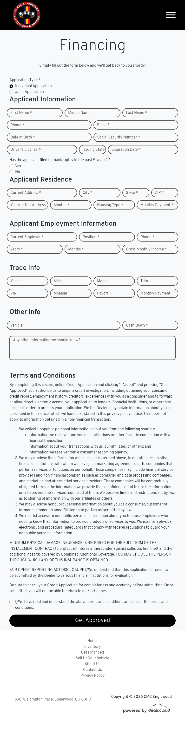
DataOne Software (86, 725)
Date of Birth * (22, 137)
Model (102, 281)
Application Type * (25, 80)
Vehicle (16, 325)
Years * (16, 249)
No (17, 172)
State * (132, 192)
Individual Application (33, 86)
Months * (61, 205)
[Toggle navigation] (170, 15)
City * (87, 192)
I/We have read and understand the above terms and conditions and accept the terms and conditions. (91, 605)
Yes (18, 166)
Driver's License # (25, 149)
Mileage (60, 293)
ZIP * (159, 192)
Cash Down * (137, 325)
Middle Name (79, 113)
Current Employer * (27, 237)
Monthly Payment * (156, 205)
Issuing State (94, 149)
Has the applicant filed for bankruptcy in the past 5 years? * (60, 160)
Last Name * (136, 113)
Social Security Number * (118, 137)
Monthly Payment (155, 293)
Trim (144, 281)
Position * (91, 237)
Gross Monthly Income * (146, 249)
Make (58, 281)
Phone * (17, 125)
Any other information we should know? (46, 340)
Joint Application (29, 92)
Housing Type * (110, 205)
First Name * (21, 113)
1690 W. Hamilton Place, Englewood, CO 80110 (52, 699)
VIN (13, 293)
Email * (103, 125)
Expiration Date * (126, 149)
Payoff (102, 293)
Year (14, 281)
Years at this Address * (28, 208)
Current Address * (25, 192)
